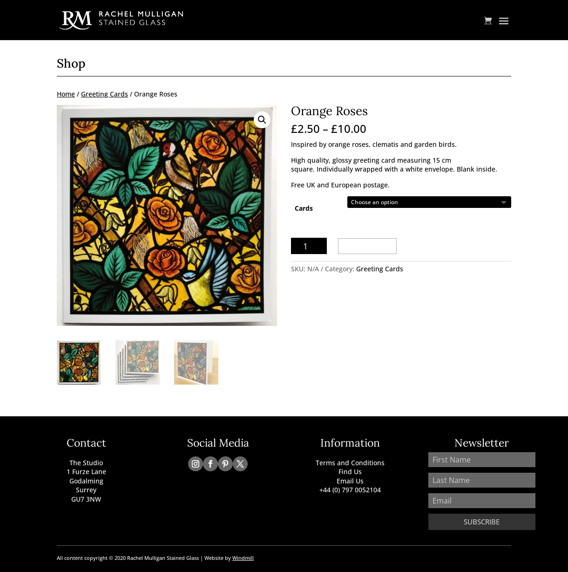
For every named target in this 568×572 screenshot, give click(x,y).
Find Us (350, 471)
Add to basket (367, 245)
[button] (262, 119)
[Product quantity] (309, 246)
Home (66, 94)
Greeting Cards (104, 94)
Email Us (350, 480)
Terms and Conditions (350, 462)
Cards (304, 208)
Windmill (243, 557)
